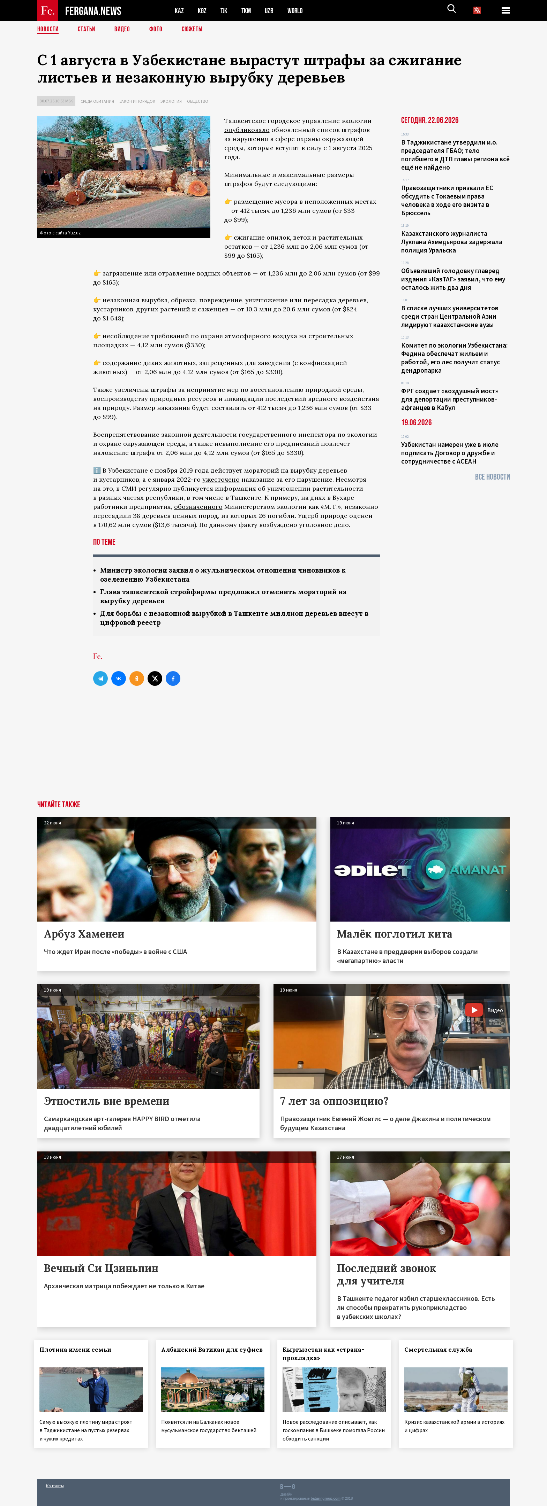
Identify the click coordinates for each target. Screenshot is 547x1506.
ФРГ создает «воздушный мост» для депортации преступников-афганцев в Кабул (449, 399)
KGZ (202, 10)
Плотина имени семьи (78, 1352)
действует (226, 470)
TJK (224, 10)
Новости (48, 29)
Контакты (55, 1485)
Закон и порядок (137, 101)
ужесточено (221, 479)
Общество (197, 101)
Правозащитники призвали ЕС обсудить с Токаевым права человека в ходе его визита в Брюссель (447, 200)
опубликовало (247, 130)
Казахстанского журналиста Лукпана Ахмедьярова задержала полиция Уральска (451, 241)
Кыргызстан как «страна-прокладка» (326, 1356)
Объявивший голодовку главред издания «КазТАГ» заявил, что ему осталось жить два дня (453, 279)
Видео (125, 29)
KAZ (179, 10)
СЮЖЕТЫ (196, 29)
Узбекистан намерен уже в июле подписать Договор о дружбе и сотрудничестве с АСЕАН (450, 452)
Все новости (492, 477)
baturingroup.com (325, 1498)
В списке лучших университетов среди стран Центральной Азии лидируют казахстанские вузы (450, 316)
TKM (247, 10)
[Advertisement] (273, 750)
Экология (171, 101)
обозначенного (198, 507)
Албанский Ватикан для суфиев (195, 1356)
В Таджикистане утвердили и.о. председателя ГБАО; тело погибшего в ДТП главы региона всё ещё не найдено (455, 154)
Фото (159, 29)
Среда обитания (97, 101)
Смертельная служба (441, 1352)
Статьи (88, 29)
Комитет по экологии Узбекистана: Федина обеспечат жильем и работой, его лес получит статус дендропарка (454, 357)
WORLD (298, 10)
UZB (271, 10)
